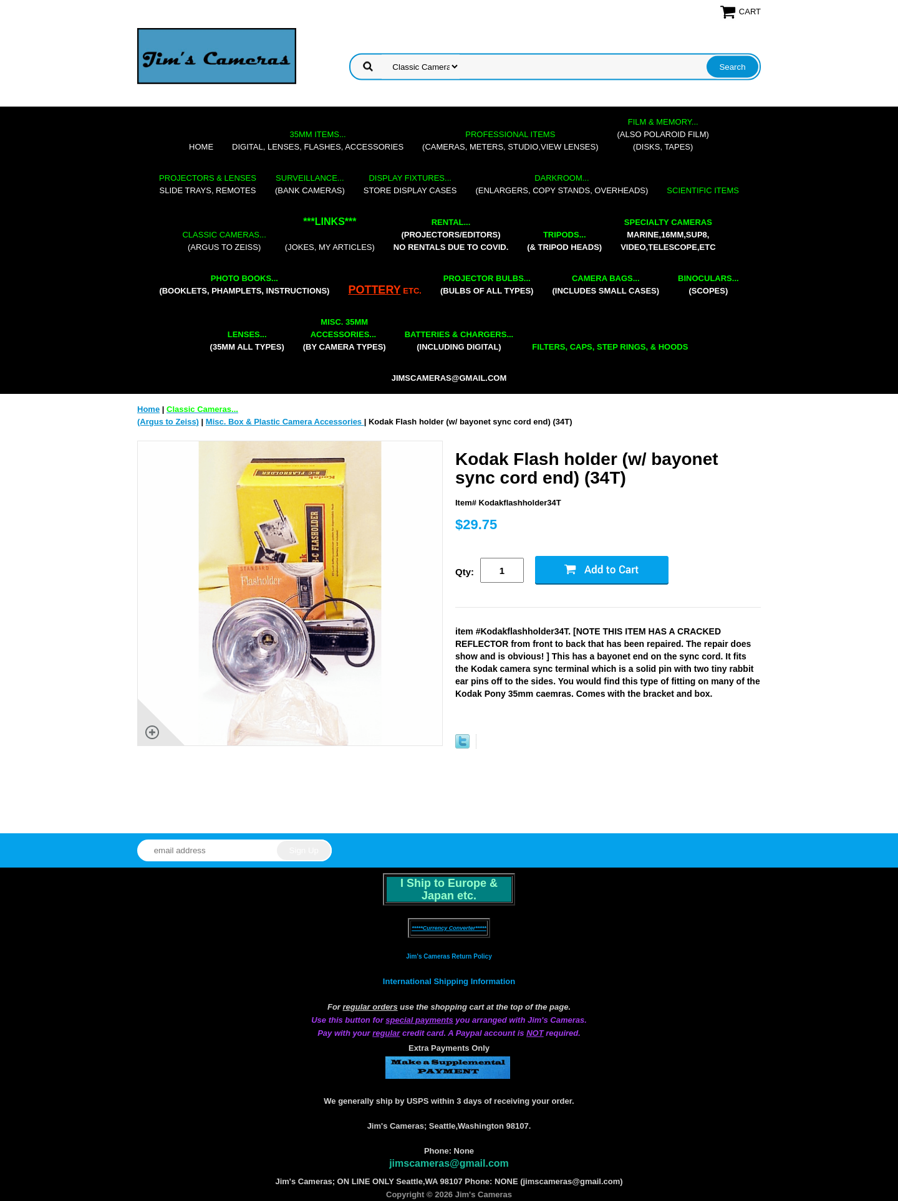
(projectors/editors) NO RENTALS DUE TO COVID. (450, 235)
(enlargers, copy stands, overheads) (561, 184)
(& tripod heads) (564, 241)
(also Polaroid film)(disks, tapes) (663, 134)
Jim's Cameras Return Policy (448, 956)
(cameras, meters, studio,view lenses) (510, 140)
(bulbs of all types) (487, 284)
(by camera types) (344, 334)
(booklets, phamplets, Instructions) (244, 284)
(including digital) (459, 341)
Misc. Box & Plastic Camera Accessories (285, 421)
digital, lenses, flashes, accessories (317, 140)
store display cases (410, 184)
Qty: (464, 572)
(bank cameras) (310, 184)
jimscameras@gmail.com (449, 378)
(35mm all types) (247, 341)
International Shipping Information (449, 981)
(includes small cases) (605, 284)
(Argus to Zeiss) (224, 241)
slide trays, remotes (207, 184)
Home (201, 146)
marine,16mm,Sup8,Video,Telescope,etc (667, 235)
